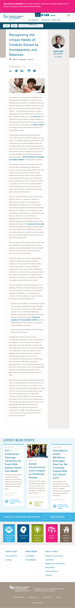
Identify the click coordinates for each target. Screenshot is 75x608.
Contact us (47, 597)
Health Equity (51, 537)
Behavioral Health (24, 537)
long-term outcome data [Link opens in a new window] (35, 224)
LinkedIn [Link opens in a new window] (44, 15)
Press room (31, 551)
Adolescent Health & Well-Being (16, 501)
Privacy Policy (18, 597)
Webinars (48, 575)
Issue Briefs (49, 560)
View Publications (57, 517)
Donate (59, 597)
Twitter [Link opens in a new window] (42, 15)
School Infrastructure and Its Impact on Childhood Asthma (37, 470)
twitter (17, 71)
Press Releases (30, 560)
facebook (11, 71)
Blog (38, 15)
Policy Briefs (49, 567)
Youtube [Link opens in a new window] (47, 15)
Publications (46, 20)
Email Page (35, 71)
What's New (11, 551)
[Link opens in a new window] (13, 4)
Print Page (30, 71)
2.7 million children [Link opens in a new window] (37, 125)
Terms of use (34, 597)
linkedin (22, 71)
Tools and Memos (51, 571)
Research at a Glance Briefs (54, 564)
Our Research (33, 20)
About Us (32, 25)
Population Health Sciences (38, 504)
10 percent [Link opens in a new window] (36, 116)
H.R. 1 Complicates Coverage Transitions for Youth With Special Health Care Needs (13, 461)
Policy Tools (56, 20)
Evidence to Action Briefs (54, 556)
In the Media (29, 556)
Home (6, 26)
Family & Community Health (22, 59)
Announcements (11, 556)
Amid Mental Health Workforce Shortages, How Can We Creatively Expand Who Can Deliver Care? (60, 464)
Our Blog (9, 560)
